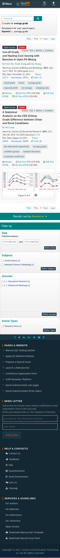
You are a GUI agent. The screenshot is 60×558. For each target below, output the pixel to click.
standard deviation (31, 151)
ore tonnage (26, 88)
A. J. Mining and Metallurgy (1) (17, 285)
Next (45, 39)
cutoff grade (9, 83)
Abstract (8, 93)
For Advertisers (14, 514)
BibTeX (39, 50)
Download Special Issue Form (23, 538)
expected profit (10, 88)
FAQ (9, 465)
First (29, 39)
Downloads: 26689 (19, 141)
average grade (34, 83)
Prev (36, 39)
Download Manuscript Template (25, 532)
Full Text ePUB (21, 96)
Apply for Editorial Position (20, 356)
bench (21, 83)
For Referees (12, 509)
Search (44, 4)
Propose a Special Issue (18, 361)
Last (53, 39)
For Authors (12, 503)
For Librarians (13, 520)
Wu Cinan (9, 127)
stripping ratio (42, 88)
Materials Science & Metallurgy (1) (19, 265)
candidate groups (11, 151)
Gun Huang (36, 64)
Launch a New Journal (17, 367)
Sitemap (12, 488)
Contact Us (13, 453)
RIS (31, 50)
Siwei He (9, 64)
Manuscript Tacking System (20, 350)
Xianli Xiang (20, 64)
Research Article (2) (13, 326)
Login (53, 4)
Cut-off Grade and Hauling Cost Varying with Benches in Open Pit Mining (20, 56)
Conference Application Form (21, 373)
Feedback (12, 459)
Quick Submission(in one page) (22, 385)
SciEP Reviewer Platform (18, 379)
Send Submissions (17, 476)
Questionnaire (15, 470)
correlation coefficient (14, 156)
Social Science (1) (12, 261)
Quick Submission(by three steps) (23, 390)
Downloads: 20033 (19, 77)
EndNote (49, 50)
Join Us (11, 482)
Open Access (12, 526)
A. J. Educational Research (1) (17, 281)
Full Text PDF (24, 93)
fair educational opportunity (16, 146)
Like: (36, 77)
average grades (39, 146)
